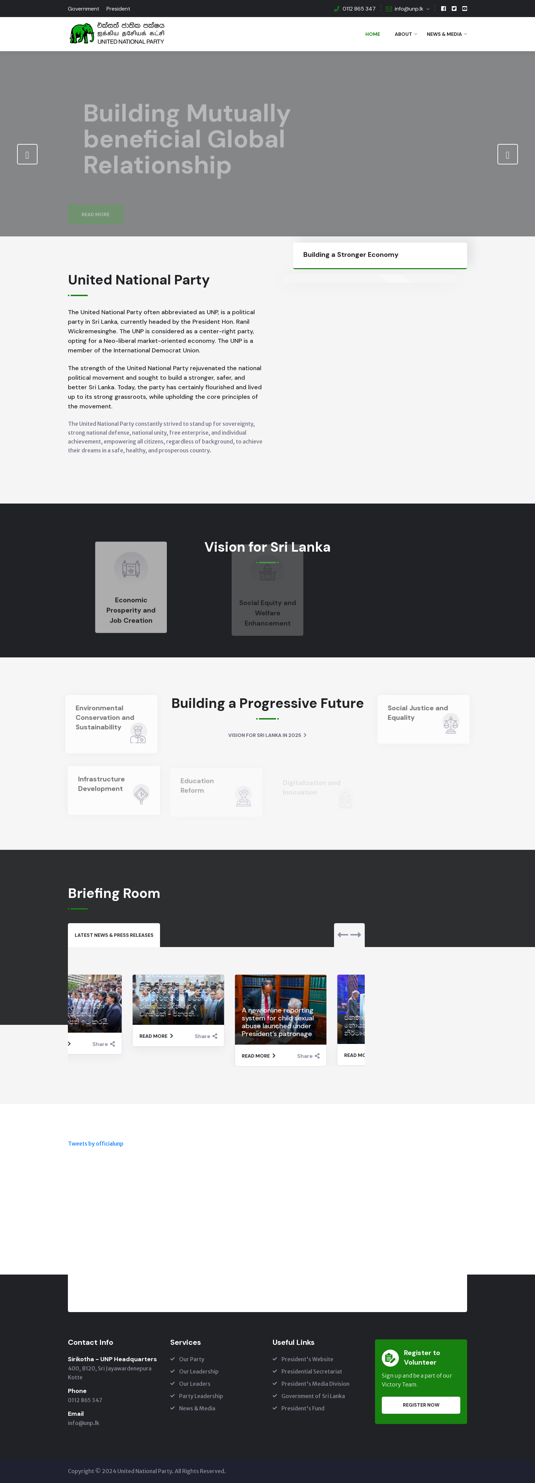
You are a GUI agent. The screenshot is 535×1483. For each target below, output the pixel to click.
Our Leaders (195, 1383)
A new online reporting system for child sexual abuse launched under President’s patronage (316, 1022)
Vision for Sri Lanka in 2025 (267, 735)
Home (372, 34)
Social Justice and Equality (422, 712)
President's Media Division (315, 1383)
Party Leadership (201, 1396)
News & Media (444, 34)
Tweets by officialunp (96, 1143)
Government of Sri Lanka (313, 1396)
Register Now (421, 1405)
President (118, 8)
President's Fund (302, 1408)
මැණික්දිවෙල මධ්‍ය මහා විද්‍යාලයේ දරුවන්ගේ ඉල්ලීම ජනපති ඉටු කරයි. (110, 1014)
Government (83, 8)
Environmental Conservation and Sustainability (101, 717)
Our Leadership (199, 1371)
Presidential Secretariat (311, 1371)
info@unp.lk (409, 8)
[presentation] (27, 154)
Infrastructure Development (101, 788)
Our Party (191, 1359)
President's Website (307, 1359)
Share (141, 1044)
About (403, 34)
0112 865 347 (359, 8)
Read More (96, 199)
